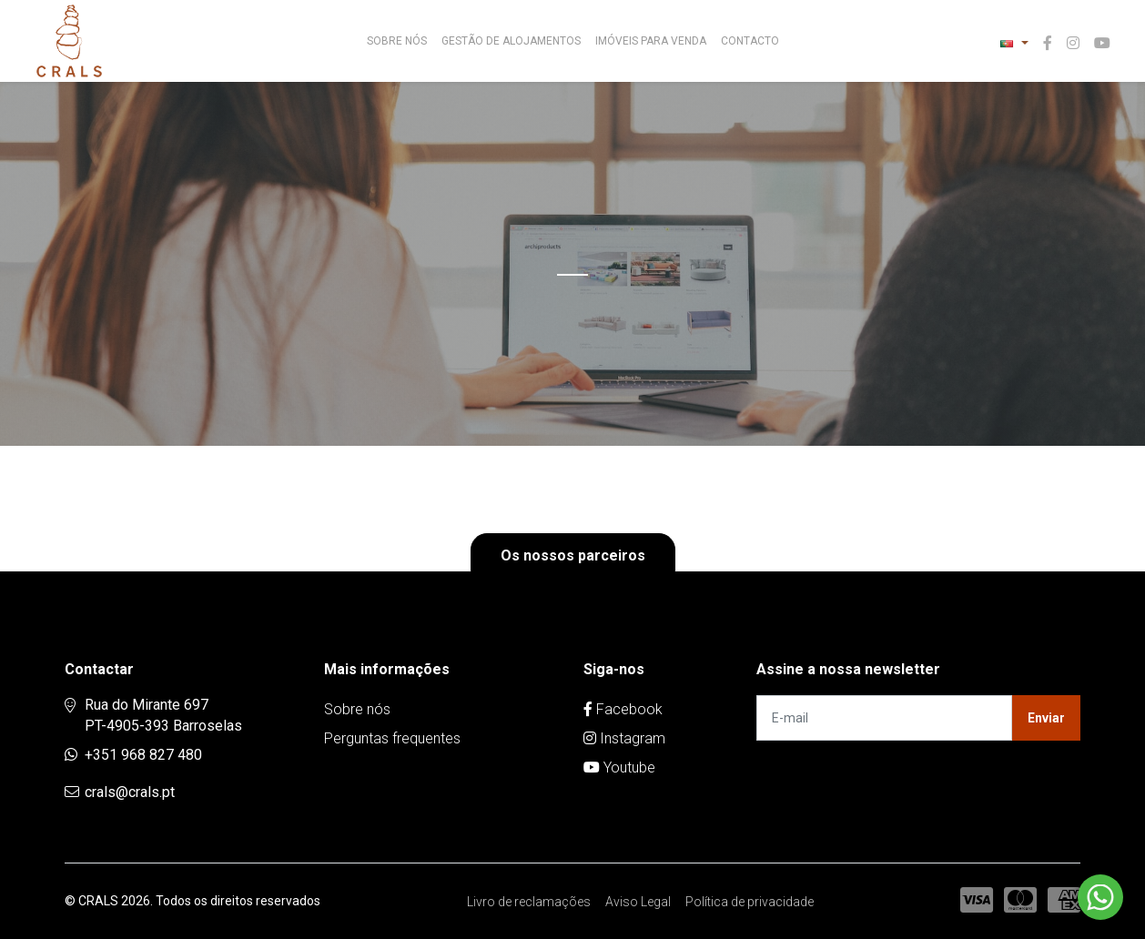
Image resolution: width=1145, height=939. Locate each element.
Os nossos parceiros (573, 555)
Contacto (750, 41)
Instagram (624, 738)
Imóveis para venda (650, 41)
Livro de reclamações (529, 901)
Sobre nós (397, 41)
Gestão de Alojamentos (511, 41)
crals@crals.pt (130, 792)
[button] (1013, 43)
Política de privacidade (749, 901)
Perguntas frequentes (392, 738)
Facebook (623, 709)
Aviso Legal (638, 901)
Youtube (619, 767)
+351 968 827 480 (143, 754)
